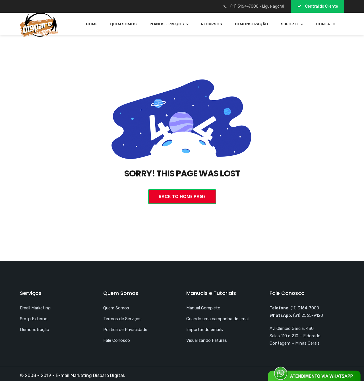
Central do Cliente (317, 6)
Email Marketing (35, 308)
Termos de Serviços (122, 318)
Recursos (211, 24)
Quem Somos (123, 24)
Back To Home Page (182, 196)
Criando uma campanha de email (217, 318)
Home (91, 24)
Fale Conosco (116, 340)
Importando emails (204, 329)
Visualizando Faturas (206, 340)
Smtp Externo (33, 318)
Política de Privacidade (125, 329)
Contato (326, 24)
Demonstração (251, 24)
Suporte (290, 24)
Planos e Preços (167, 24)
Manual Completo (203, 308)
